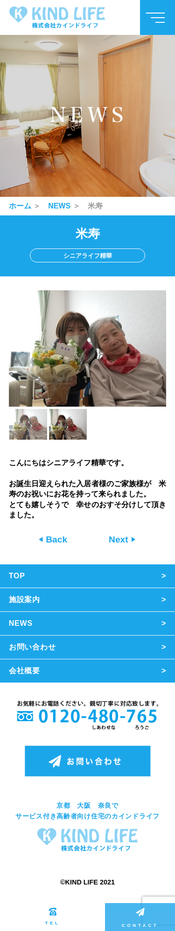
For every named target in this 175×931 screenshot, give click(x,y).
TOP (17, 576)
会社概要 (24, 671)
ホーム (20, 206)
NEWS (59, 206)
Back (55, 539)
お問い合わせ (32, 647)
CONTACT (140, 918)
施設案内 (24, 599)
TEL (52, 916)
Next (120, 539)
